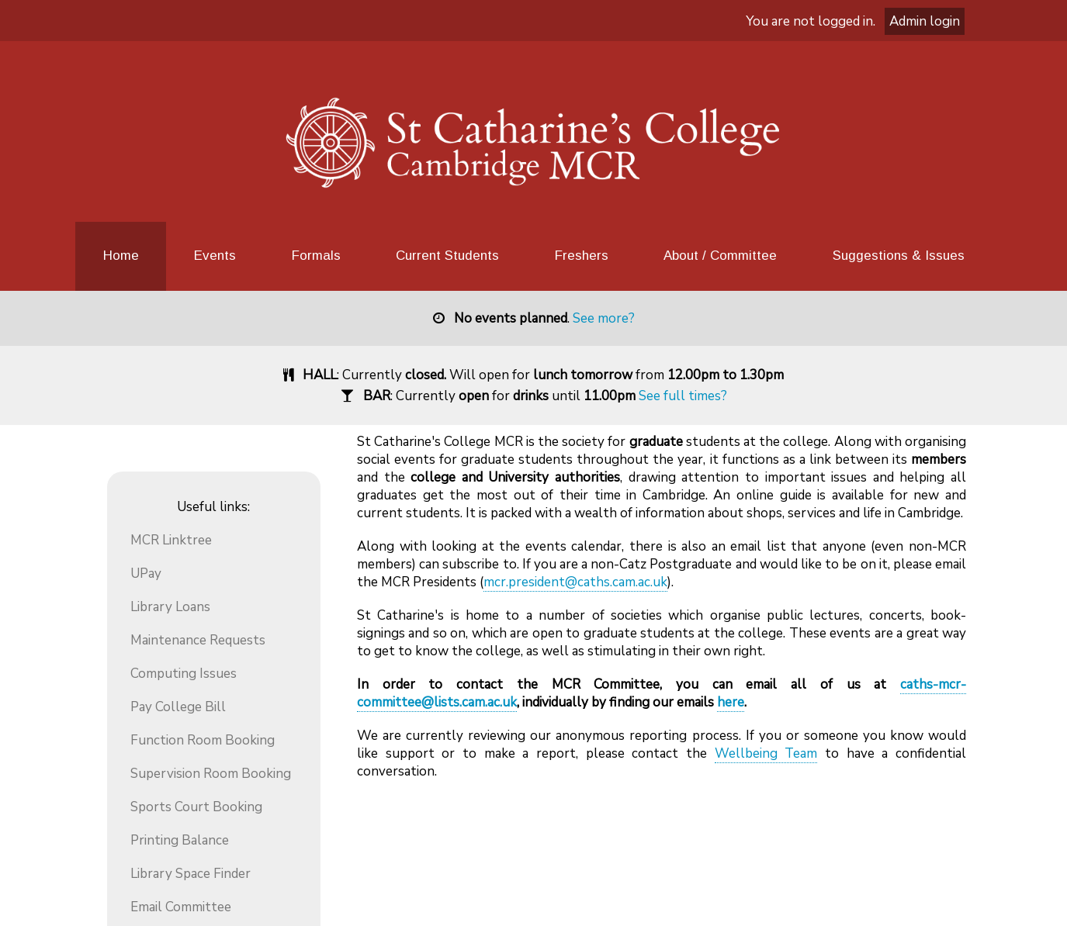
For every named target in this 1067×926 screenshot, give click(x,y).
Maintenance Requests (197, 640)
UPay (145, 573)
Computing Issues (183, 673)
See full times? (683, 396)
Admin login (924, 21)
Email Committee (180, 907)
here (730, 702)
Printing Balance (179, 840)
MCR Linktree (171, 540)
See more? (604, 318)
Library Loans (170, 607)
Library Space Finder (190, 874)
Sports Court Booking (196, 807)
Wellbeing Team (766, 753)
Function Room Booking (202, 740)
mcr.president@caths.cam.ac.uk (575, 582)
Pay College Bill (178, 707)
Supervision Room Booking (210, 774)
